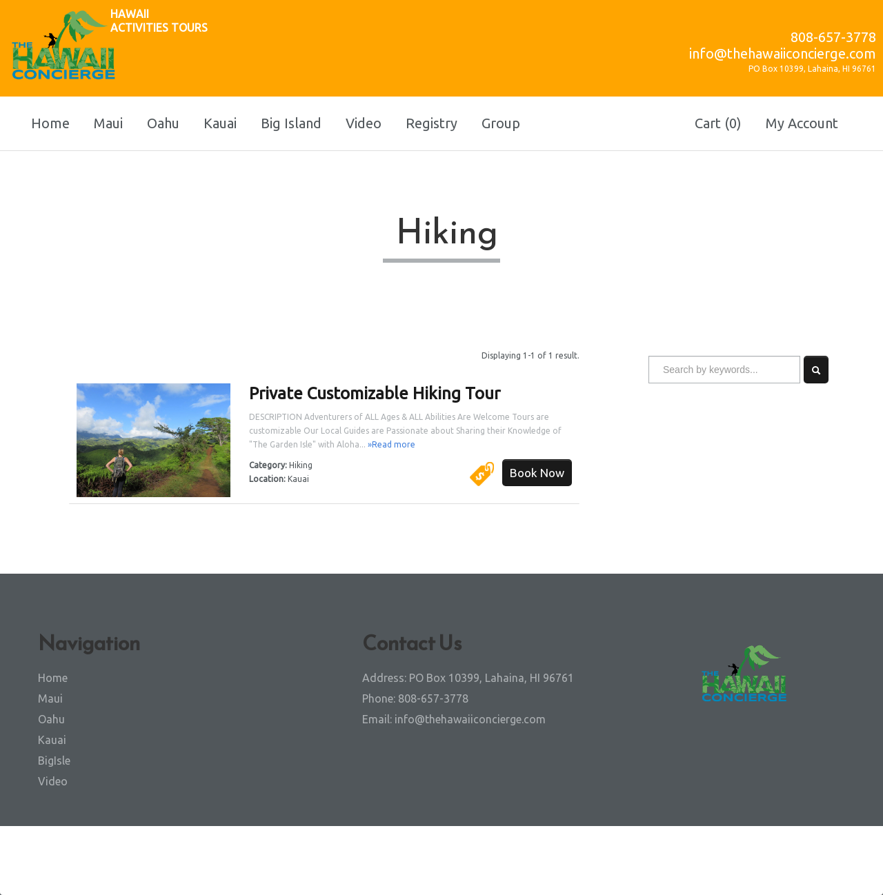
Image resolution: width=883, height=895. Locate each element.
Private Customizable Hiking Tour (374, 393)
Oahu (163, 123)
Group (501, 123)
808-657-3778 (833, 37)
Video (363, 123)
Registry (431, 123)
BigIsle (54, 760)
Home (50, 123)
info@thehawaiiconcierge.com (782, 53)
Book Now (537, 472)
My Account (802, 123)
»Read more (391, 444)
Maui (108, 123)
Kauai (220, 123)
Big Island (291, 123)
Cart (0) (718, 123)
